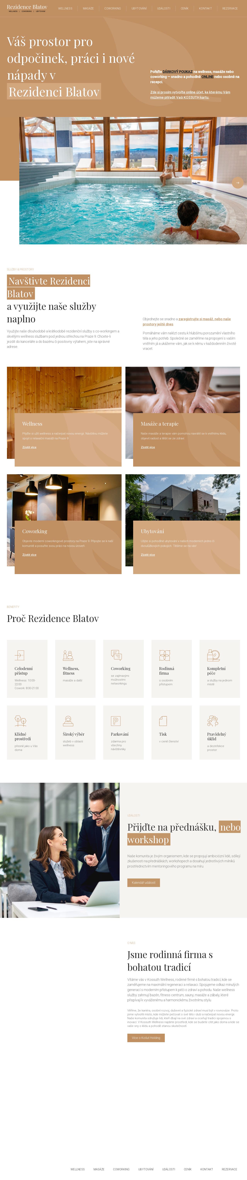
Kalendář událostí (143, 882)
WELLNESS (65, 8)
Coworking (112, 8)
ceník (188, 1169)
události (168, 1169)
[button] (27, 180)
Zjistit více (29, 447)
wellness (78, 1169)
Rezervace (230, 8)
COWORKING (121, 1169)
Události (163, 8)
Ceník (185, 8)
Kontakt (205, 8)
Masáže (88, 8)
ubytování (139, 8)
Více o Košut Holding (146, 1038)
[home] (27, 8)
